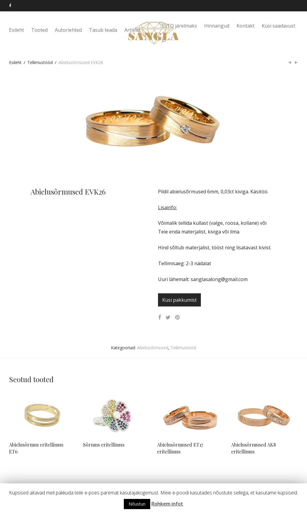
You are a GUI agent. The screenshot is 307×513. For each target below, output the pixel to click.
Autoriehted (68, 30)
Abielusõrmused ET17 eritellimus (180, 447)
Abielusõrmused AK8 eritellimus (253, 447)
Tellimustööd (40, 62)
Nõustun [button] (137, 504)
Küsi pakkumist (179, 300)
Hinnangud (216, 26)
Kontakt (246, 26)
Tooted (39, 30)
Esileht (16, 30)
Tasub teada (103, 30)
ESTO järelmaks (179, 26)
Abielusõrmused (152, 347)
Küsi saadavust (278, 26)
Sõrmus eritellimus (103, 444)
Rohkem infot (167, 503)
